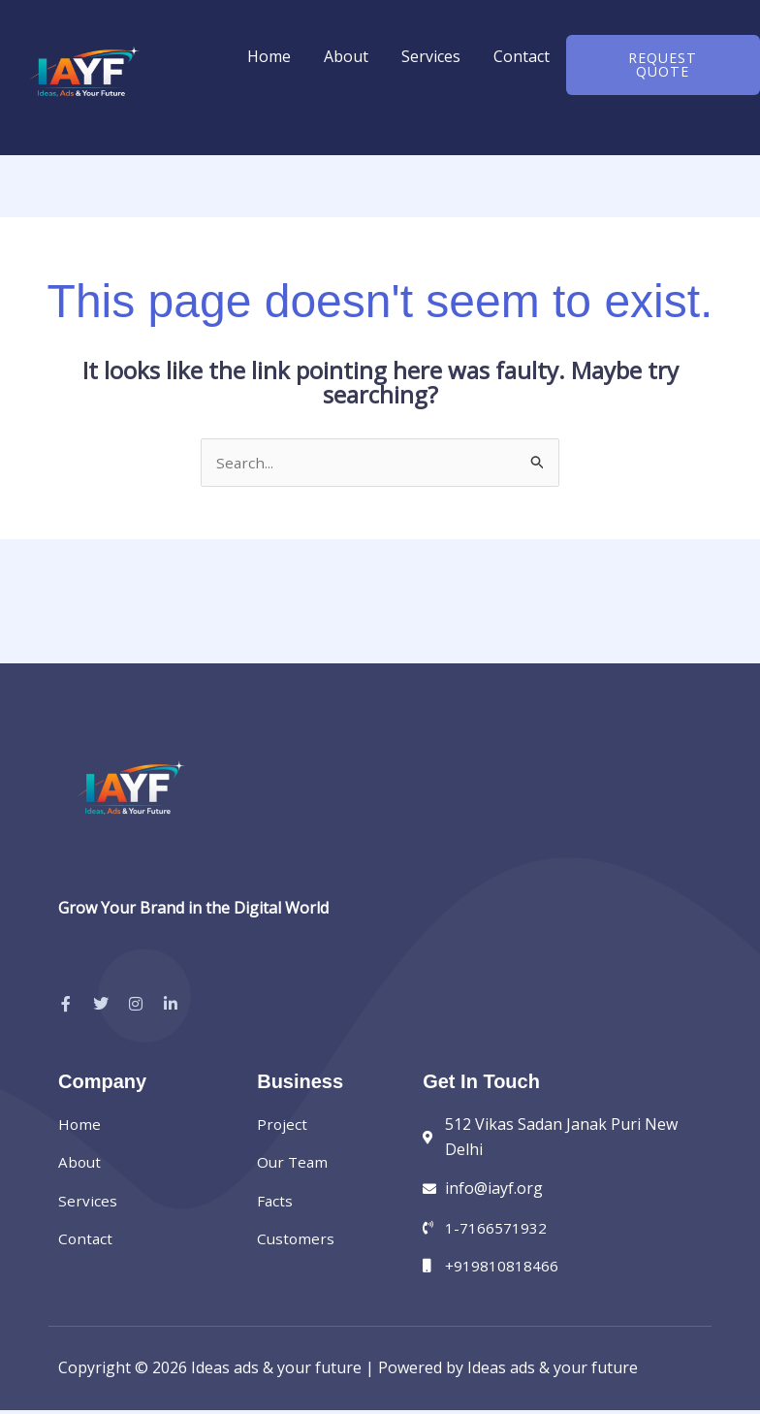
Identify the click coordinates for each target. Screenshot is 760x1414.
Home (269, 56)
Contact (521, 56)
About (346, 56)
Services (430, 56)
